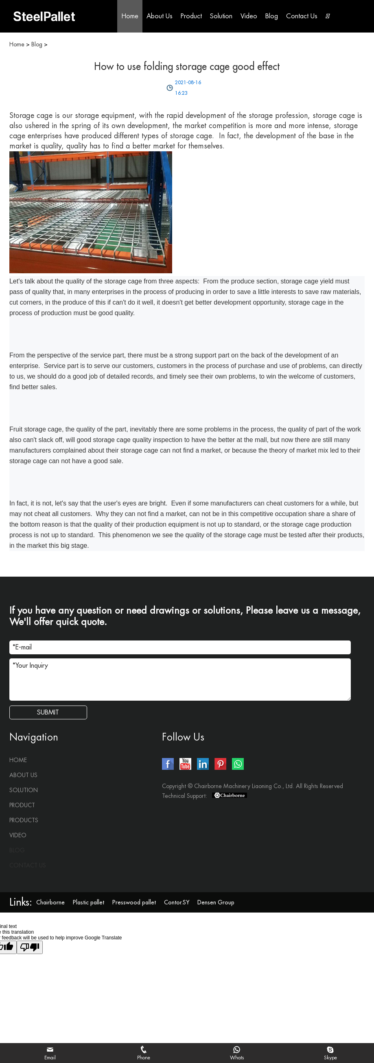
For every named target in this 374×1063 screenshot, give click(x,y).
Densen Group (215, 902)
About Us (160, 16)
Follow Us (183, 737)
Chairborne (50, 902)
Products (23, 820)
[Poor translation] (30, 947)
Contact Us (301, 16)
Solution (221, 16)
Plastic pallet (88, 902)
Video (249, 16)
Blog (271, 16)
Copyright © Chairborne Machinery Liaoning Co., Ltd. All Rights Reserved (252, 786)
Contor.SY (176, 902)
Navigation (33, 737)
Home (129, 16)
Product (191, 16)
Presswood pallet (134, 902)
